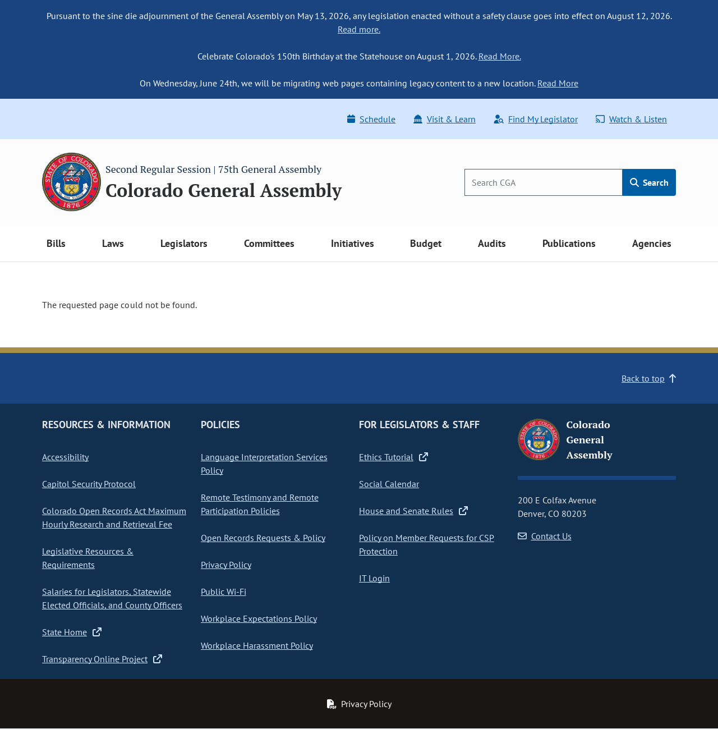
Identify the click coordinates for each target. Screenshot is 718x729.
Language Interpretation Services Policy (264, 463)
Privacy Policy (226, 564)
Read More (557, 83)
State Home (72, 632)
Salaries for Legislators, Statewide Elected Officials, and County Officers (112, 598)
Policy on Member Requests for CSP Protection (426, 544)
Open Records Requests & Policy (263, 537)
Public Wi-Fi (223, 591)
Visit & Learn (444, 119)
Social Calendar (389, 483)
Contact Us (545, 536)
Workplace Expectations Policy (259, 618)
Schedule (371, 119)
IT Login (374, 578)
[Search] (543, 182)
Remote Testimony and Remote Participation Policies (260, 504)
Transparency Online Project (102, 658)
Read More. (499, 56)
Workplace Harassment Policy (257, 645)
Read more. (359, 29)
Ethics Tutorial (393, 456)
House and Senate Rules (413, 510)
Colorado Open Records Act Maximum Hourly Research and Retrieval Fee (114, 517)
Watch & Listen (631, 119)
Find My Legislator (536, 119)
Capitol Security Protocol (89, 483)
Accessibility (65, 456)
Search (649, 182)
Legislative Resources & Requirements (88, 557)
